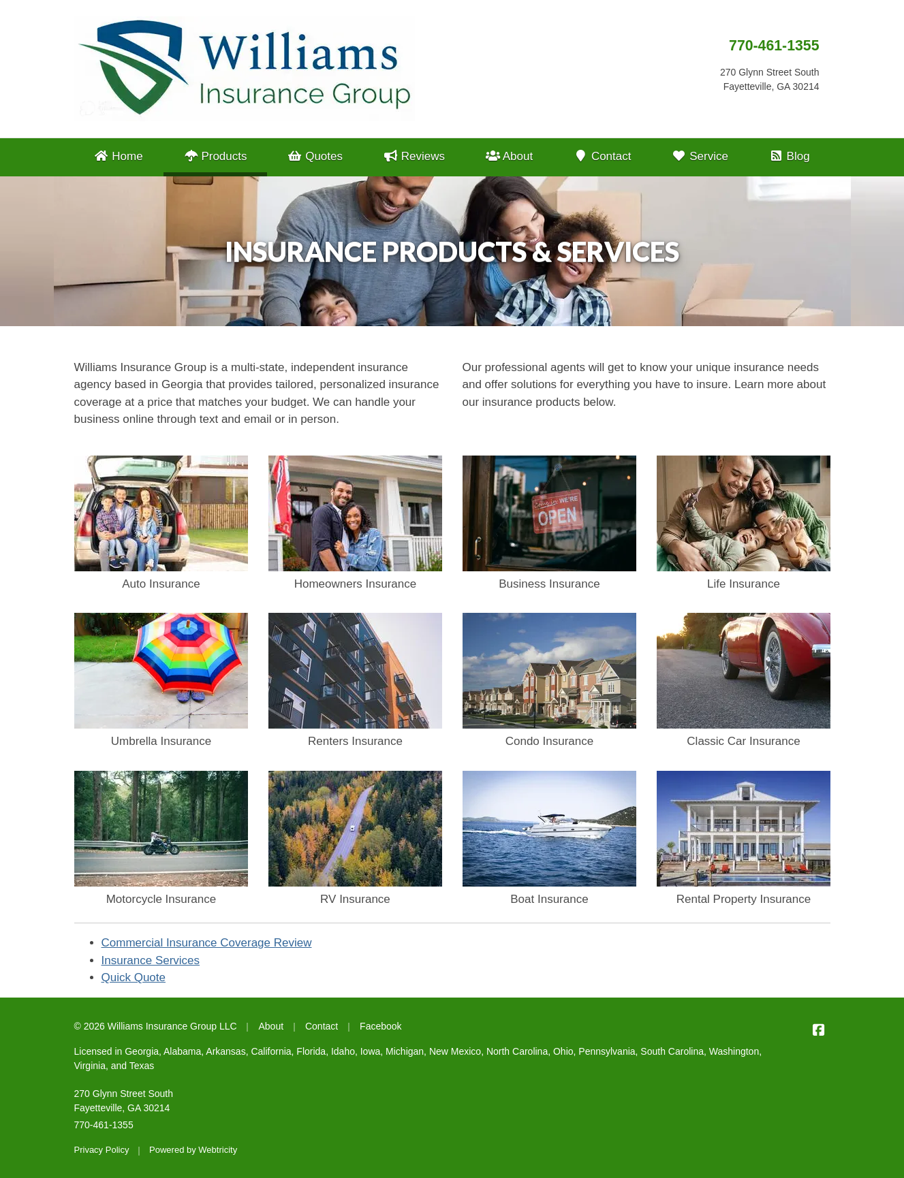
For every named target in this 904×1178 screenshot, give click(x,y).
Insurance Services (151, 960)
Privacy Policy (101, 1150)
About (509, 156)
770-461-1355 (774, 45)
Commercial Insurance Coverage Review (207, 942)
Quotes (315, 156)
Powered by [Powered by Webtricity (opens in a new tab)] (193, 1150)
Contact (603, 156)
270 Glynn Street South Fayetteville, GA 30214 (124, 1100)
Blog (789, 156)
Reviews (414, 156)
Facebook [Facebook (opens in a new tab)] (380, 1026)
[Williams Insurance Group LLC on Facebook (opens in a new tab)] (819, 1029)
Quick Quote (134, 977)
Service (700, 156)
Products (225, 155)
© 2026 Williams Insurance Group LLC (155, 1026)
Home (118, 156)
